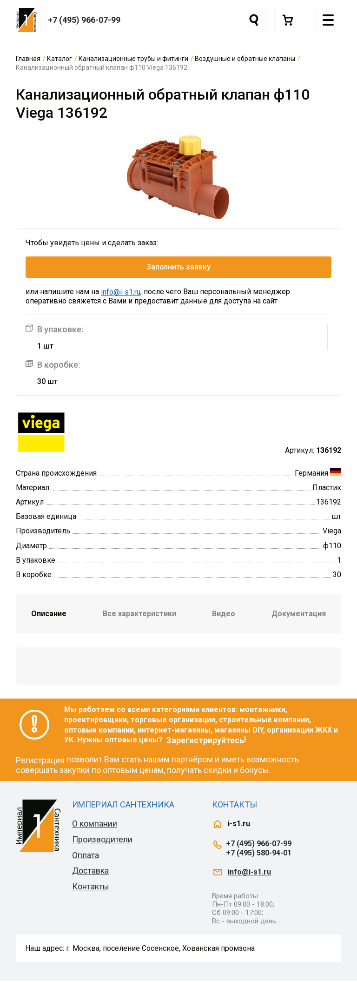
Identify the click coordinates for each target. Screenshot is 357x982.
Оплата (85, 856)
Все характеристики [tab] (139, 615)
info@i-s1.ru (120, 293)
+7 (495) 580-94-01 (258, 853)
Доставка (90, 872)
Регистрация (40, 761)
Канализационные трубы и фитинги (133, 58)
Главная (28, 58)
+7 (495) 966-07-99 (84, 20)
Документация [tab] (298, 615)
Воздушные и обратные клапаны (245, 58)
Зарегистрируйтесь (205, 741)
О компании (94, 825)
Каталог (59, 58)
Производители (102, 841)
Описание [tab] (48, 615)
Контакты (90, 888)
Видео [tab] (223, 615)
